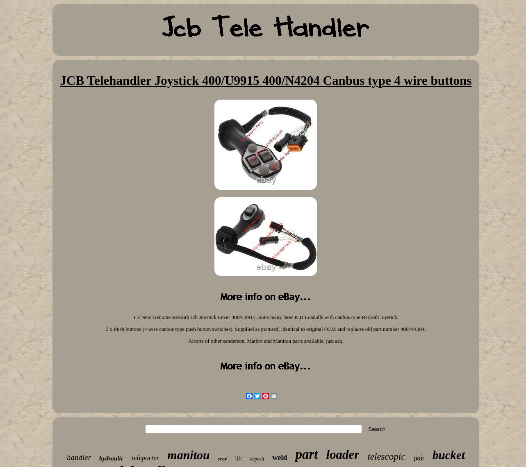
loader (342, 454)
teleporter (145, 458)
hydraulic (111, 458)
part (306, 454)
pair (418, 458)
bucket (449, 455)
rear (222, 459)
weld (279, 457)
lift (238, 459)
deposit (257, 459)
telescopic (386, 456)
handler (79, 457)
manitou (188, 455)
